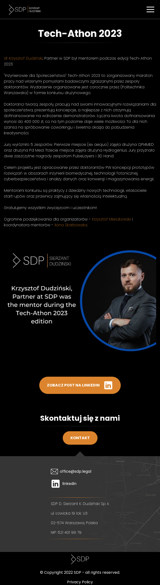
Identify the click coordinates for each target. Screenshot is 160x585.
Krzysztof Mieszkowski (111, 219)
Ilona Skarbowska (71, 225)
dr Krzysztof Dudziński (23, 58)
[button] (150, 9)
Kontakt (80, 438)
